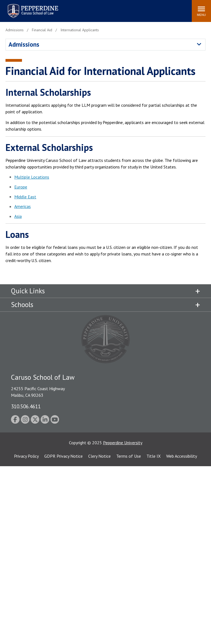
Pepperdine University (122, 442)
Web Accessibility (181, 456)
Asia (18, 216)
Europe (20, 187)
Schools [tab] (22, 304)
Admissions (24, 44)
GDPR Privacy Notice (63, 456)
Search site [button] (113, 8)
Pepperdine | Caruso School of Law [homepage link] (32, 7)
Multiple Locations (31, 177)
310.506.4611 (26, 406)
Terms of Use (128, 456)
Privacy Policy (26, 456)
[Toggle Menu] (201, 11)
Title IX (153, 456)
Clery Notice (99, 456)
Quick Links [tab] (28, 290)
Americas (22, 206)
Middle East (25, 196)
